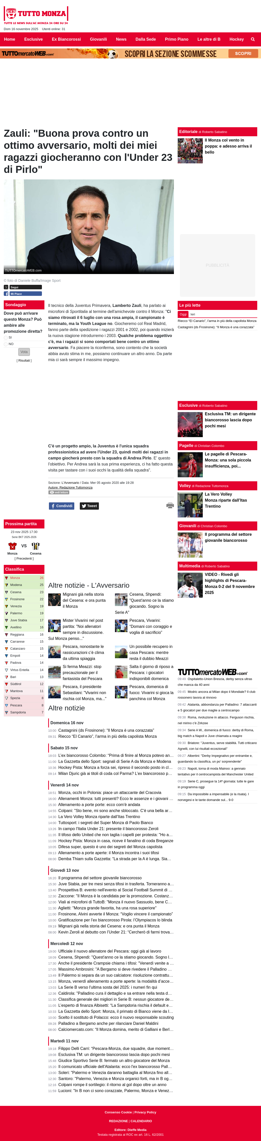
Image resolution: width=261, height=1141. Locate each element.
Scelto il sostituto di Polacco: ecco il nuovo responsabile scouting (116, 1017)
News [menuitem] (121, 39)
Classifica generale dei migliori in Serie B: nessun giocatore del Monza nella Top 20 (132, 999)
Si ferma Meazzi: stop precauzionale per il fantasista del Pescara (82, 672)
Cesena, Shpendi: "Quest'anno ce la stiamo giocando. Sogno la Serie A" (122, 957)
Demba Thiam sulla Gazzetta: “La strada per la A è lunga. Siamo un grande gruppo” (132, 859)
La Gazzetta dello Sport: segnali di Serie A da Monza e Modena (114, 761)
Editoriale (188, 131)
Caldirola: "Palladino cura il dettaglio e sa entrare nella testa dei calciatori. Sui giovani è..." (138, 993)
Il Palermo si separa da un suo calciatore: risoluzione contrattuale (116, 975)
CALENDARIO (141, 1121)
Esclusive (188, 405)
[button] (24, 352)
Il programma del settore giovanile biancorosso (100, 878)
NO (11, 344)
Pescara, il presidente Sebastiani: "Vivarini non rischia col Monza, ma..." (84, 693)
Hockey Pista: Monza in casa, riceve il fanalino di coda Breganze (115, 841)
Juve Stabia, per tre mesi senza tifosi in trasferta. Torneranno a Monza (120, 884)
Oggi (183, 314)
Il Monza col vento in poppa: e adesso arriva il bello (228, 146)
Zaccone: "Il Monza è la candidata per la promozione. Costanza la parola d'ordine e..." (134, 896)
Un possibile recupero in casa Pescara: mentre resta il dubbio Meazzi (151, 652)
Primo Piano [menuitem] (176, 39)
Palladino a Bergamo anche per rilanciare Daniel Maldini (108, 1023)
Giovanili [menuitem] (98, 39)
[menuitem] (253, 39)
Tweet (89, 506)
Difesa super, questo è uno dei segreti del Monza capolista (110, 847)
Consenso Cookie (118, 1112)
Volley (185, 486)
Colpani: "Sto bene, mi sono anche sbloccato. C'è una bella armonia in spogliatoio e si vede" (140, 811)
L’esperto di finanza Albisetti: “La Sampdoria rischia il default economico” (122, 1005)
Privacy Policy (145, 1112)
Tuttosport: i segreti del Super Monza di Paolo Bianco (105, 823)
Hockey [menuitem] (237, 39)
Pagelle (186, 445)
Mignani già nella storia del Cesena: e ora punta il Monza (84, 600)
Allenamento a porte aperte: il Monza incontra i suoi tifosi (108, 853)
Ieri (192, 314)
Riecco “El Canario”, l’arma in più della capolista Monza (107, 736)
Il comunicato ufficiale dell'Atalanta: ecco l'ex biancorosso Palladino (118, 1066)
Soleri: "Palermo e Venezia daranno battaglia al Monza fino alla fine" (119, 1072)
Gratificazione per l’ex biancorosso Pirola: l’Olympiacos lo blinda (115, 920)
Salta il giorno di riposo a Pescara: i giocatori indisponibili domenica (151, 672)
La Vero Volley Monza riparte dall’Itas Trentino (99, 817)
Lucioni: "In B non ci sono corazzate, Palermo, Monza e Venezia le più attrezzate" (130, 1091)
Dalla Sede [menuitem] (146, 39)
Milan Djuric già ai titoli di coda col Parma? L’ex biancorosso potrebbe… (122, 773)
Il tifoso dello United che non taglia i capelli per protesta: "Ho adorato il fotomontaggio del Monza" (144, 835)
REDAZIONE (118, 1121)
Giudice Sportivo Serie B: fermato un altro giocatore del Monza (114, 1060)
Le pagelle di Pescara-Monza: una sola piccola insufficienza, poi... (228, 460)
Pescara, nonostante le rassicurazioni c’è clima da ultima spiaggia (83, 652)
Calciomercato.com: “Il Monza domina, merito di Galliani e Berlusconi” (120, 1029)
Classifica (14, 569)
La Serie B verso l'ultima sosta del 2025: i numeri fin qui (107, 987)
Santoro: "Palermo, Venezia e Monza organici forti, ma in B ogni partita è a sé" (128, 1079)
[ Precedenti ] (24, 558)
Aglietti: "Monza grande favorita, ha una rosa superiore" (107, 908)
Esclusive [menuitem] (33, 39)
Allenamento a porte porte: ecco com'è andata (99, 804)
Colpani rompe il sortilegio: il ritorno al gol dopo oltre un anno (112, 1085)
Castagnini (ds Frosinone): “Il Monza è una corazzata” (106, 730)
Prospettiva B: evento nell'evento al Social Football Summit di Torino (118, 890)
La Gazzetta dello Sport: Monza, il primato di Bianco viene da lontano (119, 1011)
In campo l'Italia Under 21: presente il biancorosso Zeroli (108, 829)
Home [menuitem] (9, 39)
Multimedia (189, 566)
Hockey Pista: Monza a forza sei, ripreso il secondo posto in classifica (120, 767)
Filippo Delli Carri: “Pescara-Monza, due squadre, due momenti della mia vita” (127, 1048)
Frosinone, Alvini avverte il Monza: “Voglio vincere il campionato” (115, 914)
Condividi (62, 506)
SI (10, 337)
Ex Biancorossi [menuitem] (66, 39)
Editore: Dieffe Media (130, 1130)
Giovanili (187, 526)
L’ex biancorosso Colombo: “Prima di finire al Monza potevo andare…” (120, 755)
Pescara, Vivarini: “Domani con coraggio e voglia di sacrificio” (150, 626)
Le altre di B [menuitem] (209, 39)
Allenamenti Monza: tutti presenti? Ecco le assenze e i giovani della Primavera (127, 798)
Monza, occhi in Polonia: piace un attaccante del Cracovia (109, 792)
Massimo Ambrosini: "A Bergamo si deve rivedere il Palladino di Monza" (122, 969)
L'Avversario (70, 483)
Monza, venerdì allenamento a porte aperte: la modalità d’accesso (117, 981)
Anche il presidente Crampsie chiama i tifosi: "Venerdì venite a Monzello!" (123, 963)
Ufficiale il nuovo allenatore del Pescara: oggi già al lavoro (109, 951)
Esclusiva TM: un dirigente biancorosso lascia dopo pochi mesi (114, 1054)
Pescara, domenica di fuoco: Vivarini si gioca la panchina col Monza (151, 693)
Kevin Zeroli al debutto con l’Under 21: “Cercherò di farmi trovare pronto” (122, 932)
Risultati (24, 360)
